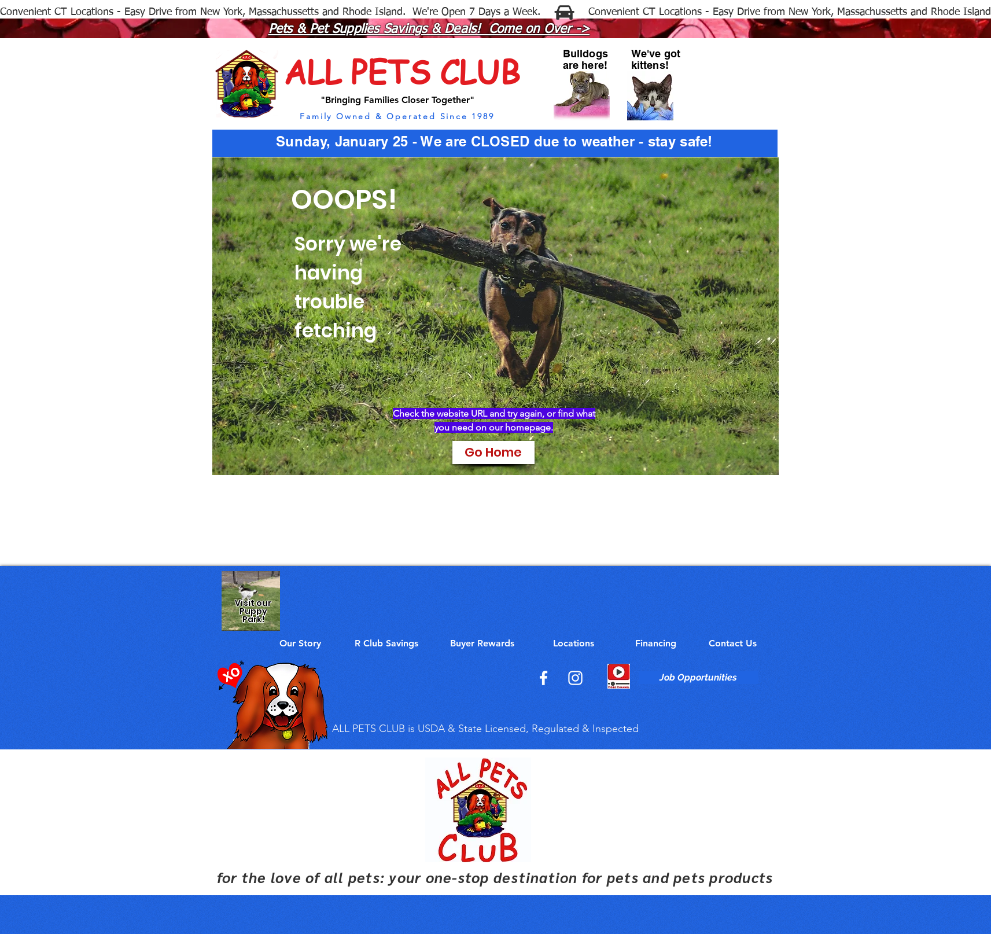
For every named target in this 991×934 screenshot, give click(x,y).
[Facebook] (543, 677)
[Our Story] (300, 643)
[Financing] (656, 643)
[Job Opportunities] (698, 677)
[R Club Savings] (386, 643)
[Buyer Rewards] (482, 643)
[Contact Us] (732, 643)
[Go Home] (493, 452)
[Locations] (574, 643)
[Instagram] (575, 677)
